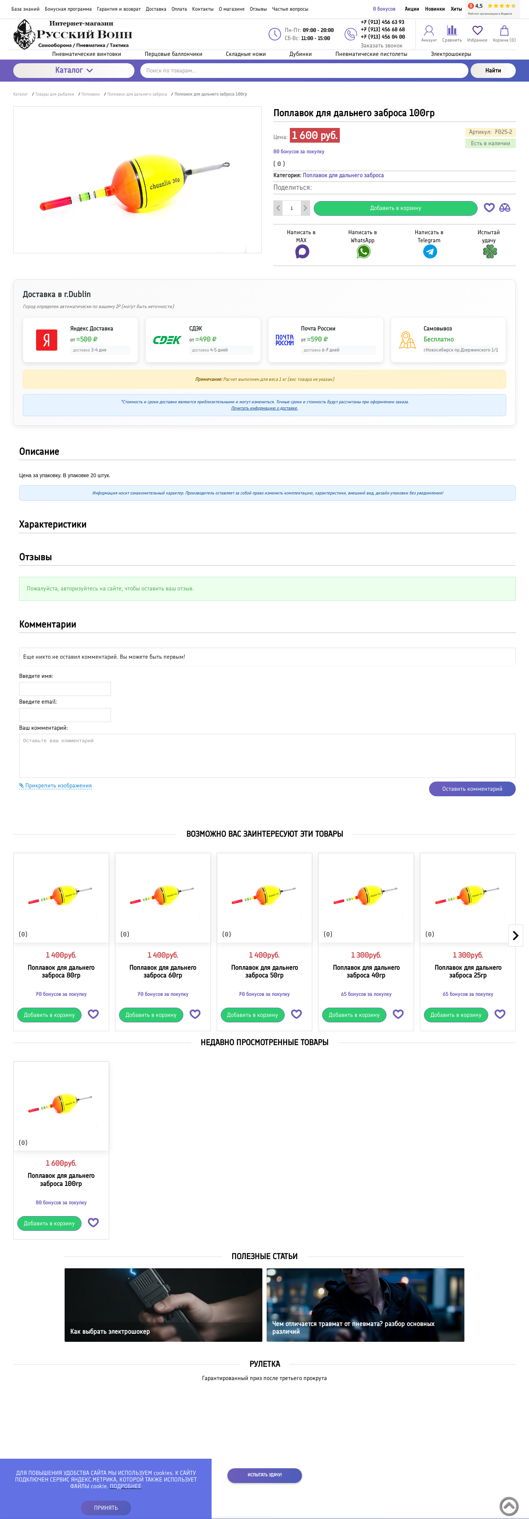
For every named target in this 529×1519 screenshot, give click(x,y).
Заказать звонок (382, 45)
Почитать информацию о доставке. (264, 408)
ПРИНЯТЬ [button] (106, 1507)
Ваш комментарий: (43, 727)
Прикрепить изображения (55, 785)
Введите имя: (36, 675)
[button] (489, 209)
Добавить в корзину (395, 207)
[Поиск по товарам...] (304, 70)
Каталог (74, 70)
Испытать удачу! (265, 1474)
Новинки (435, 9)
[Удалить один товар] (278, 208)
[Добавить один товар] (305, 208)
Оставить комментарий (472, 788)
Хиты (456, 9)
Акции (412, 9)
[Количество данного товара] (292, 208)
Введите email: (38, 701)
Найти (493, 70)
